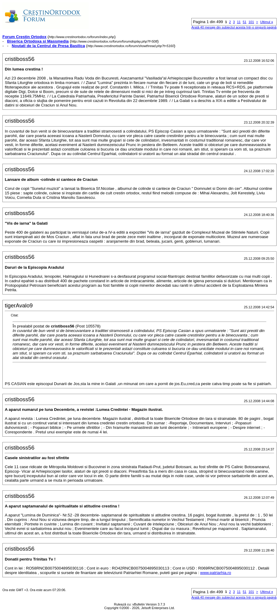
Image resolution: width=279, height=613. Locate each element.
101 (251, 22)
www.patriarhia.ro (215, 572)
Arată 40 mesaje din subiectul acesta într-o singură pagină (234, 27)
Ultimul (266, 22)
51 (244, 22)
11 (239, 22)
